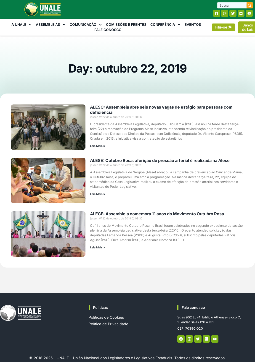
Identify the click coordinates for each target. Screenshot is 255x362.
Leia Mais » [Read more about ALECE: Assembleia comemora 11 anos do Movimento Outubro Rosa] (97, 248)
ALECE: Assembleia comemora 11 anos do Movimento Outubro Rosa (157, 214)
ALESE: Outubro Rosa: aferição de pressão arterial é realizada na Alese (160, 160)
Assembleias (51, 25)
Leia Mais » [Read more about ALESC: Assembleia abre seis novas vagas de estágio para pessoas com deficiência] (97, 146)
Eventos (193, 25)
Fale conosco (193, 308)
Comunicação (86, 25)
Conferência (165, 25)
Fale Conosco (108, 30)
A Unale (21, 25)
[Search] (250, 5)
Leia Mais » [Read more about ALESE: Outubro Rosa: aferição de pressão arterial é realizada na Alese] (97, 194)
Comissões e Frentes (126, 25)
